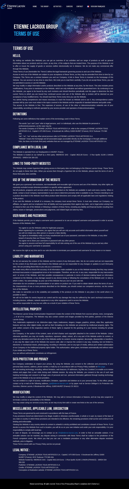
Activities (57, 6)
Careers (69, 6)
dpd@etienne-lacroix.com (59, 383)
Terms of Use (60, 484)
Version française (96, 6)
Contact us (95, 484)
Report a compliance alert (83, 484)
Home (35, 6)
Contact (79, 6)
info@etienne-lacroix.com (68, 433)
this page (101, 367)
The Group (45, 6)
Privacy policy (69, 484)
